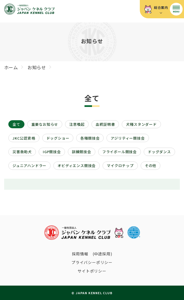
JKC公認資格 (24, 138)
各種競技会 (90, 138)
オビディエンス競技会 (77, 165)
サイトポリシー (92, 271)
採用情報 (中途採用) (92, 254)
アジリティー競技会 (128, 138)
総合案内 (161, 7)
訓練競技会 (81, 151)
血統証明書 (105, 124)
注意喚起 (76, 124)
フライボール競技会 (119, 151)
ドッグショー (57, 138)
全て (16, 124)
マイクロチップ (120, 165)
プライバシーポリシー (92, 262)
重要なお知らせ (44, 124)
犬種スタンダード (141, 124)
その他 (150, 165)
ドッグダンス (159, 151)
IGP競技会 (52, 151)
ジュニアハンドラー (29, 165)
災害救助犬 (22, 151)
